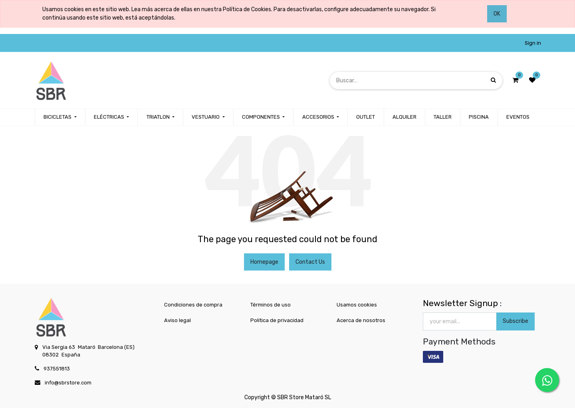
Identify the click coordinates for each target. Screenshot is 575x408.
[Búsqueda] (493, 80)
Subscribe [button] (515, 321)
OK (497, 13)
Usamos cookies (357, 305)
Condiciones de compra (193, 305)
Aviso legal (177, 320)
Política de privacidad (276, 320)
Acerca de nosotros (361, 320)
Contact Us (310, 262)
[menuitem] (365, 117)
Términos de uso (270, 305)
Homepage (264, 262)
